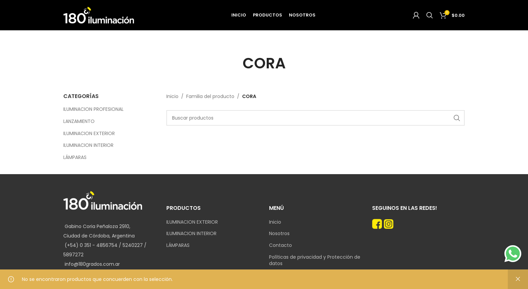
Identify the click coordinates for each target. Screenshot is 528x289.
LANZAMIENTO (79, 121)
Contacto (280, 245)
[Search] (429, 15)
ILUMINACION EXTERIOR (89, 133)
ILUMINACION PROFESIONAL (93, 109)
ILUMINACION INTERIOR (88, 145)
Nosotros (279, 233)
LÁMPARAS (75, 157)
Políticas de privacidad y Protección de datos (314, 260)
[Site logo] (98, 14)
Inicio (172, 96)
